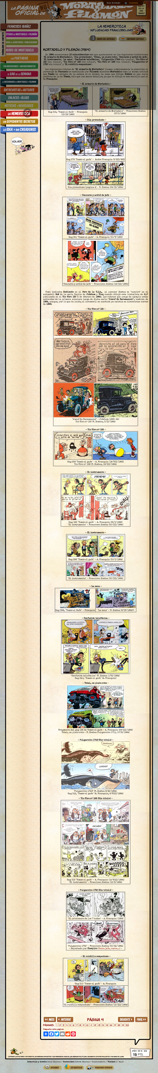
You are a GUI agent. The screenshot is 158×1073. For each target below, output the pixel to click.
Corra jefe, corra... (109, 949)
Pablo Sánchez (53, 1061)
